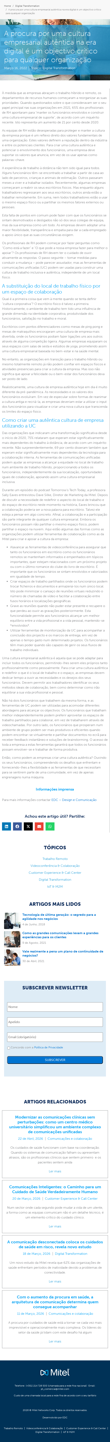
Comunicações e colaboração (70, 1139)
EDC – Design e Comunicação (74, 800)
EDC (65, 1417)
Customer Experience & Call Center (71, 1199)
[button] (6, 826)
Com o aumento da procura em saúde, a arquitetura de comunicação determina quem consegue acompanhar (55, 1302)
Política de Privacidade (48, 1047)
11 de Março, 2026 (30, 1314)
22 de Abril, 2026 (30, 1139)
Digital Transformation (59, 68)
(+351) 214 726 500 (36, 1385)
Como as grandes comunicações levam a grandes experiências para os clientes (60, 935)
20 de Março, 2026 (26, 1199)
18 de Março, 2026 (36, 1254)
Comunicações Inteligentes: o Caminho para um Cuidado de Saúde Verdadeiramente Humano (55, 1189)
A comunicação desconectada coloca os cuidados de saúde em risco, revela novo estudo (55, 1244)
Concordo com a (37, 1047)
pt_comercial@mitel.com (55, 1389)
